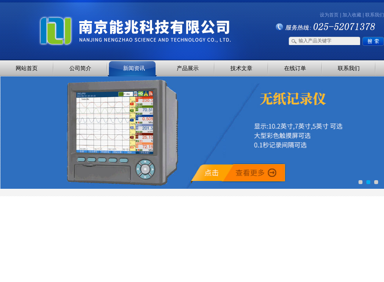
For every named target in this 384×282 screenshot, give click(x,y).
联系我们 (374, 15)
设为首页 (329, 15)
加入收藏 (351, 15)
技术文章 (241, 68)
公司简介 (80, 68)
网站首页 (27, 68)
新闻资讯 (134, 68)
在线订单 (295, 68)
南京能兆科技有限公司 (82, 16)
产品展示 (188, 68)
